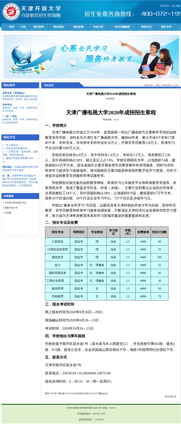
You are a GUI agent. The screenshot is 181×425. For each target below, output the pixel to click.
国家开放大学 (11, 207)
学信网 (8, 213)
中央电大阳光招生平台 (15, 202)
